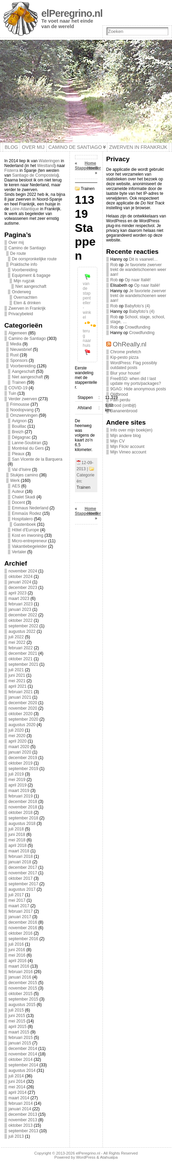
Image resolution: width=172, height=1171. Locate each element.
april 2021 (18, 686)
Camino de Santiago (27, 248)
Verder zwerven (23, 399)
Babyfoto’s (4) (137, 306)
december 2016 (23, 922)
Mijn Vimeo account (128, 452)
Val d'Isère (21, 469)
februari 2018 (21, 856)
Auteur (18, 491)
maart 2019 (19, 790)
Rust (14, 355)
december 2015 (23, 982)
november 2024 (23, 571)
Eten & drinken (27, 302)
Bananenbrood (124, 411)
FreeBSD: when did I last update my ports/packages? (135, 381)
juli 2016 (16, 944)
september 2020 (24, 719)
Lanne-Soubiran (26, 442)
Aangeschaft (23, 371)
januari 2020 (20, 752)
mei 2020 (17, 735)
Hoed (92, 168)
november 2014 (23, 1054)
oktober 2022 (21, 620)
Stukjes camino (24, 475)
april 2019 (18, 785)
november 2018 (23, 807)
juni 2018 (17, 834)
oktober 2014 (21, 1059)
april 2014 (18, 1092)
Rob (114, 264)
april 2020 (18, 741)
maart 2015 (19, 1032)
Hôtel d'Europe (25, 530)
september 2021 (24, 664)
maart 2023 (19, 598)
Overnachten (25, 297)
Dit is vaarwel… (143, 259)
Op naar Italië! (138, 279)
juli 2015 (16, 1010)
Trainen (19, 382)
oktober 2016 (21, 933)
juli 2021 (16, 669)
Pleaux (18, 453)
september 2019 (24, 768)
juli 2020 (16, 730)
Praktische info (23, 264)
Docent (18, 502)
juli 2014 (16, 1076)
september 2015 (24, 999)
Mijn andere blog (125, 435)
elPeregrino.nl (72, 13)
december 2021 (23, 653)
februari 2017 (21, 911)
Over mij (16, 242)
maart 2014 (19, 1098)
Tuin (13, 393)
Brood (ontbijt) (123, 405)
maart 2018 (19, 851)
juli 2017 (16, 894)
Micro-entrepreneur (29, 541)
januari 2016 (20, 977)
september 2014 (24, 1065)
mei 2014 (17, 1087)
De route (18, 253)
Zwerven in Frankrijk (27, 308)
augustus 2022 (22, 631)
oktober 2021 (21, 659)
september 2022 (24, 626)
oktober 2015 (21, 993)
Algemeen (18, 333)
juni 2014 (17, 1081)
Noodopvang (22, 409)
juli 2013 (16, 1136)
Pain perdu (120, 400)
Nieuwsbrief (21, 349)
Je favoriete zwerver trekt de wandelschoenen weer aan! (138, 269)
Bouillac (19, 426)
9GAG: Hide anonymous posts (138, 389)
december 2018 (23, 801)
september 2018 (24, 818)
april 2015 (18, 1026)
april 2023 (18, 593)
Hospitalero (22, 519)
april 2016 (18, 960)
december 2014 (23, 1048)
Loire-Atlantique (24, 208)
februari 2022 (21, 648)
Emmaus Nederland (30, 508)
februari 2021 (21, 691)
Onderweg (21, 291)
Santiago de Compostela (34, 175)
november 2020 (23, 708)
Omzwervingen (24, 415)
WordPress (85, 1157)
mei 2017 (17, 900)
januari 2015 (20, 1043)
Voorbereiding (24, 270)
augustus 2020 (22, 724)
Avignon (19, 420)
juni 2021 (17, 675)
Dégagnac (21, 437)
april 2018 (18, 845)
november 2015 (23, 988)
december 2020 (23, 702)
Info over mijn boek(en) (131, 430)
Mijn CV (117, 441)
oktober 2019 (21, 763)
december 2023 (23, 587)
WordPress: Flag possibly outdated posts (133, 365)
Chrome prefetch (125, 352)
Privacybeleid (21, 313)
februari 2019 (21, 796)
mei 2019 (17, 779)
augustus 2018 (22, 823)
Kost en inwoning (27, 535)
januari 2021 (20, 697)
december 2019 (23, 757)
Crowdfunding (137, 327)
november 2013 (23, 1119)
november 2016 (23, 927)
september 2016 (24, 938)
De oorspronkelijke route (34, 259)
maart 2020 (19, 746)
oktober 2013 (21, 1125)
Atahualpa (109, 1157)
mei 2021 (17, 680)
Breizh (18, 431)
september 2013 (24, 1130)
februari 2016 (21, 971)
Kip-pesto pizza (124, 357)
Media (16, 344)
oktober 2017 (21, 878)
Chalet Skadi (23, 497)
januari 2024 (20, 582)
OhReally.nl (130, 344)
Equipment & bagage (31, 275)
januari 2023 (20, 609)
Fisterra (11, 170)
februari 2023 (21, 604)
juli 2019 (16, 774)
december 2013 (23, 1114)
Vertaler (19, 551)
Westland (45, 165)
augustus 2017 (22, 889)
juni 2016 (17, 949)
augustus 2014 (22, 1070)
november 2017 (23, 873)
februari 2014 (21, 1103)
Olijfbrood (119, 394)
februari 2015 (21, 1037)
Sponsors (19, 360)
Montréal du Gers (28, 448)
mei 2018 (17, 840)
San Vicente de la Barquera (37, 459)
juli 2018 (16, 829)
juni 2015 (17, 1015)
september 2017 (24, 884)
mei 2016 (17, 955)
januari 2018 (20, 862)
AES (16, 486)
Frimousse (20, 404)
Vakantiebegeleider (29, 546)
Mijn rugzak (24, 281)
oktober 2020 (21, 713)
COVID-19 (18, 388)
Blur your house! (125, 373)
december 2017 (23, 867)
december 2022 (23, 615)
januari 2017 (20, 916)
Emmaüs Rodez (26, 513)
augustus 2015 (22, 1004)
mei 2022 (17, 642)
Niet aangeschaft (30, 286)
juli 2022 (16, 637)
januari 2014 (20, 1109)
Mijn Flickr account (127, 446)
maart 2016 (19, 966)
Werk (15, 480)
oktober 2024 (21, 576)
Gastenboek (25, 524)
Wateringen (49, 160)
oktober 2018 (21, 812)
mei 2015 (17, 1021)
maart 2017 (19, 905)
